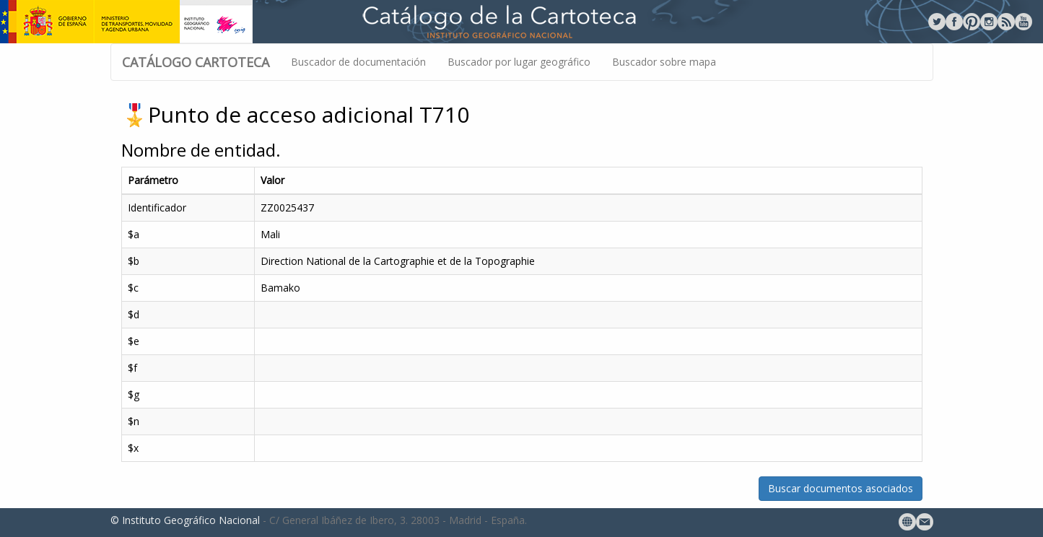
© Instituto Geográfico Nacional (185, 520)
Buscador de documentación (358, 62)
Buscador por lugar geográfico (519, 62)
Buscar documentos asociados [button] (840, 488)
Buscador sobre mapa (664, 62)
